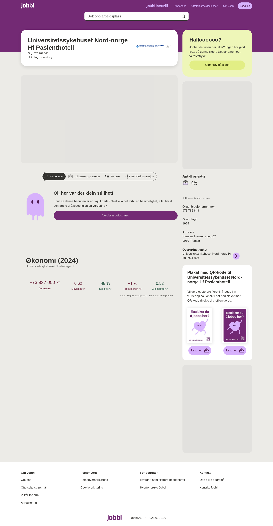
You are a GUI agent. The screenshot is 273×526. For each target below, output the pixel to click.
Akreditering (29, 502)
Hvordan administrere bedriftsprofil (163, 480)
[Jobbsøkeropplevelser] (84, 176)
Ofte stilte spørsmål (33, 487)
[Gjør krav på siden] (217, 65)
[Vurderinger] (53, 176)
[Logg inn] (245, 5)
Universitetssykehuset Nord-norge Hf (50, 266)
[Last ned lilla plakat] (234, 350)
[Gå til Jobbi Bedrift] (157, 6)
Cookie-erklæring (91, 487)
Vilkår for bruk (30, 495)
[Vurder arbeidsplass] (116, 215)
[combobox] (136, 16)
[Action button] (183, 16)
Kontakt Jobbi (209, 487)
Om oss (26, 480)
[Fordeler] (113, 176)
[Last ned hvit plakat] (199, 350)
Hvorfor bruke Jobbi (153, 487)
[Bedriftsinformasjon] (140, 176)
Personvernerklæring (94, 480)
